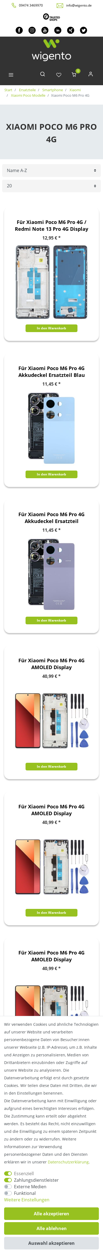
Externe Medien (30, 1187)
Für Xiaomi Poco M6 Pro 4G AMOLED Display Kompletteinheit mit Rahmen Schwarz (51, 956)
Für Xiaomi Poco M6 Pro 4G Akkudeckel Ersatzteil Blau (51, 371)
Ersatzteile (27, 89)
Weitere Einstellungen (26, 1200)
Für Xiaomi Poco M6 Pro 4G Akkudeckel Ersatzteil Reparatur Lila (51, 518)
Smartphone (52, 89)
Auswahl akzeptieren (51, 1243)
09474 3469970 (31, 5)
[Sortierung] (51, 170)
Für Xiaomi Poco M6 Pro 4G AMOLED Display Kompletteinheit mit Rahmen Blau (51, 664)
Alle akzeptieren (51, 1214)
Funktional (25, 1193)
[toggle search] (42, 75)
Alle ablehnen (52, 1228)
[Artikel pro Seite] (51, 186)
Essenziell (24, 1174)
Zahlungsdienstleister (36, 1180)
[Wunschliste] (59, 75)
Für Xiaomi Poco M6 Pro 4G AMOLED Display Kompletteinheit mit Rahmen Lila (51, 810)
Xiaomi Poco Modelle (27, 95)
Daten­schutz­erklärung (68, 1162)
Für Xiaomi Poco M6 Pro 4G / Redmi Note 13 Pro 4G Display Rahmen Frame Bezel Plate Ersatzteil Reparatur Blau (51, 225)
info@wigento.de (79, 5)
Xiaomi (75, 89)
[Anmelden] (90, 75)
